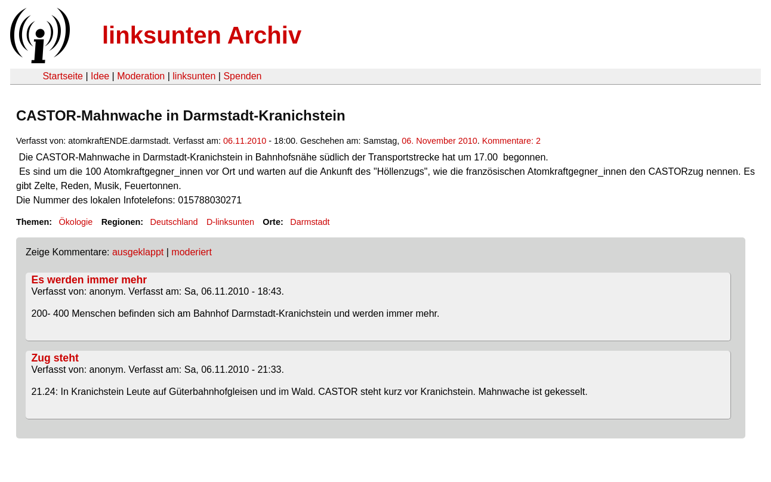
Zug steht (55, 358)
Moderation (141, 76)
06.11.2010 (244, 141)
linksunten (193, 76)
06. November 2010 (439, 141)
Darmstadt (309, 222)
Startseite (62, 76)
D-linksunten (230, 222)
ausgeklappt (138, 252)
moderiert (191, 252)
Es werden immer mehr (89, 280)
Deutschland (174, 222)
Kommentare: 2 (511, 141)
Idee (100, 76)
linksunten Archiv (201, 35)
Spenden (242, 76)
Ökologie (75, 222)
